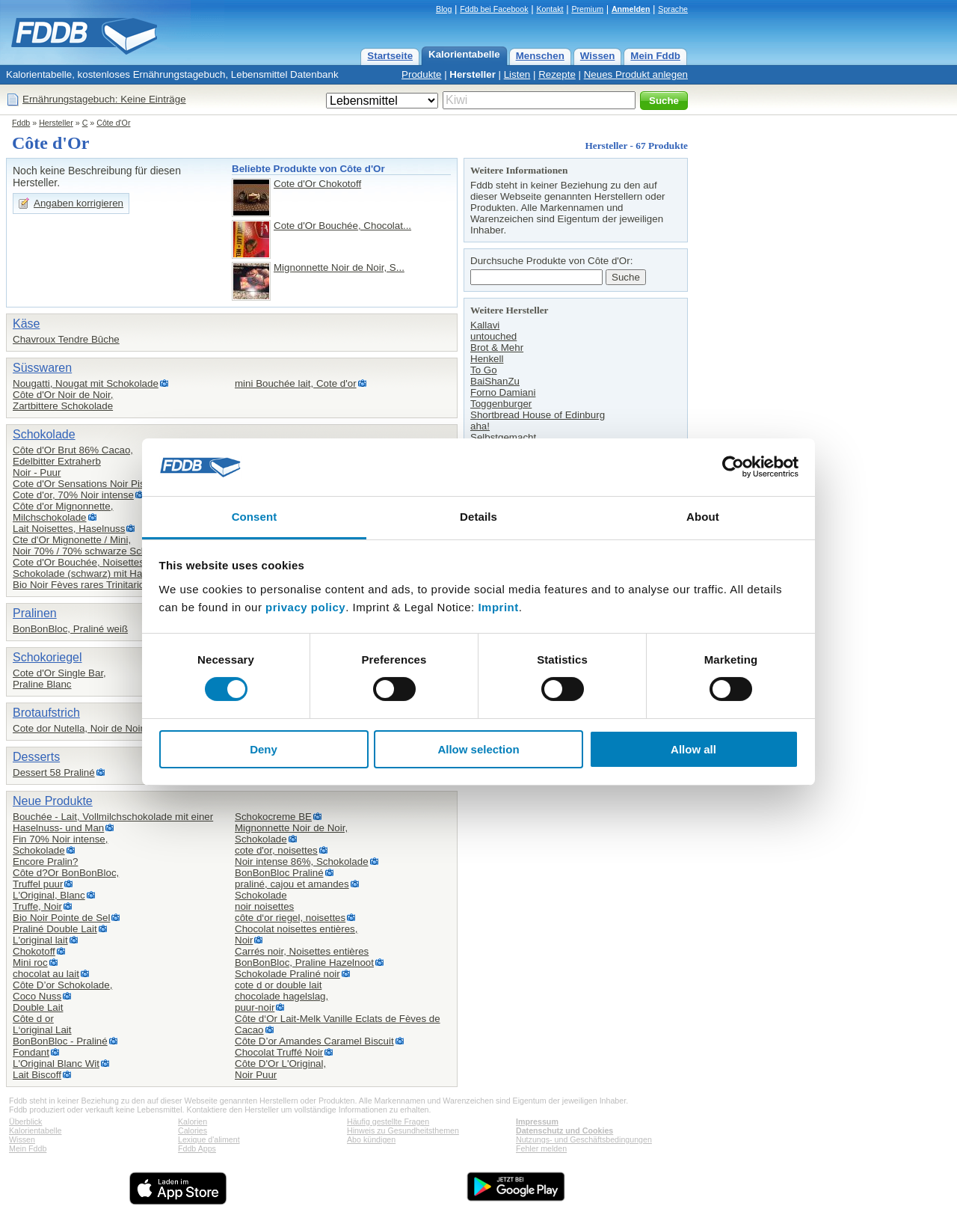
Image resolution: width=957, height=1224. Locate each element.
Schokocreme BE (273, 816)
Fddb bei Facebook (494, 8)
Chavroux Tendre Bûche (66, 339)
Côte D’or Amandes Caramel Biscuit (314, 1041)
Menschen (540, 55)
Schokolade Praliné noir (287, 973)
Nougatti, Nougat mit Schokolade (86, 383)
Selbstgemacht (503, 437)
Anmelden (631, 8)
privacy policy (305, 607)
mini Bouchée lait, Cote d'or (296, 383)
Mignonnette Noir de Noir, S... (339, 267)
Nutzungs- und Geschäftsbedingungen (584, 1139)
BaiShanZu (495, 381)
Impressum (537, 1121)
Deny (263, 749)
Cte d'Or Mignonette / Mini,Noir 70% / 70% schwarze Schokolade (97, 545)
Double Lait (38, 1007)
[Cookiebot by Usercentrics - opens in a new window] (733, 467)
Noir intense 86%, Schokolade (302, 861)
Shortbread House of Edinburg (537, 414)
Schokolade (44, 434)
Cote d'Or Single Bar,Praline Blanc (59, 678)
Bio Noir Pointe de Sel (61, 917)
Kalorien (192, 1121)
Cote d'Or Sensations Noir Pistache (91, 483)
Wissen (597, 55)
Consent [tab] (254, 516)
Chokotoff (34, 951)
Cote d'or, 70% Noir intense (73, 495)
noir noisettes (264, 906)
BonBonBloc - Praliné (60, 1041)
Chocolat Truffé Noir (279, 1052)
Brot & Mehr (496, 347)
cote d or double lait (278, 985)
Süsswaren (42, 367)
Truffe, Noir (37, 906)
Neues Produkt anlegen (636, 74)
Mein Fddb (655, 55)
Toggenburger (501, 403)
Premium (587, 8)
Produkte (421, 74)
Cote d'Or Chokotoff (317, 183)
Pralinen (35, 613)
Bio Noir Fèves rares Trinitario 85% (90, 584)
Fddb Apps (197, 1148)
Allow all (693, 749)
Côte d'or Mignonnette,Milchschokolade (63, 512)
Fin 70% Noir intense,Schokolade (60, 844)
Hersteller (472, 74)
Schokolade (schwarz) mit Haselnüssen (100, 573)
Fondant (31, 1052)
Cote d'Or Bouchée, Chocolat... (342, 225)
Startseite (390, 55)
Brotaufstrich (46, 712)
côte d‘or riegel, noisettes (290, 917)
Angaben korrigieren (78, 203)
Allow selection (478, 749)
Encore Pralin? (45, 861)
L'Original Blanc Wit (56, 1063)
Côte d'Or (113, 122)
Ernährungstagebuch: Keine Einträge (104, 99)
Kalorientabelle (464, 54)
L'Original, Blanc (49, 895)
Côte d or (33, 1018)
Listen (517, 74)
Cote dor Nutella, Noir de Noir (78, 728)
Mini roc (30, 962)
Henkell (486, 358)
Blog (444, 8)
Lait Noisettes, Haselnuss (69, 528)
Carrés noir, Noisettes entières (302, 951)
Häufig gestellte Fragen (388, 1121)
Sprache (673, 8)
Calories (192, 1130)
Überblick (25, 1121)
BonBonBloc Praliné (279, 872)
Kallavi (484, 325)
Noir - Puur (37, 472)
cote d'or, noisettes (276, 850)
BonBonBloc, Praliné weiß (70, 628)
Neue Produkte (53, 801)
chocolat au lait (46, 973)
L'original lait (40, 940)
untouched (493, 336)
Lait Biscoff (37, 1074)
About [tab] (702, 516)
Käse (26, 323)
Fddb (21, 122)
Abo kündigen (371, 1139)
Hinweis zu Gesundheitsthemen (403, 1130)
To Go (483, 370)
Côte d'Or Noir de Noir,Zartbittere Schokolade (63, 400)
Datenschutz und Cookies (564, 1130)
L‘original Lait (42, 1029)
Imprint (498, 607)
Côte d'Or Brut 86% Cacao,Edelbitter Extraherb (73, 455)
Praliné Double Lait (55, 928)
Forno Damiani (502, 392)
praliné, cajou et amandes (292, 884)
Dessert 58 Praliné (54, 772)
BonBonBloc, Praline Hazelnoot (304, 962)
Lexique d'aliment (209, 1139)
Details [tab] (478, 516)
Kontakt (549, 8)
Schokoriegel (47, 657)
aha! (480, 426)
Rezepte (557, 74)
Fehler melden (541, 1148)
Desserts (36, 756)
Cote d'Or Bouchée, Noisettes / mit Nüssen (108, 562)
